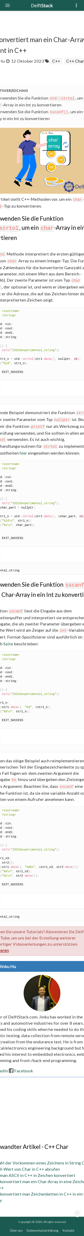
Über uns (16, 1230)
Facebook (21, 1070)
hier (23, 452)
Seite (8, 643)
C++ (56, 60)
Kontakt (68, 1230)
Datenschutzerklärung (43, 1230)
